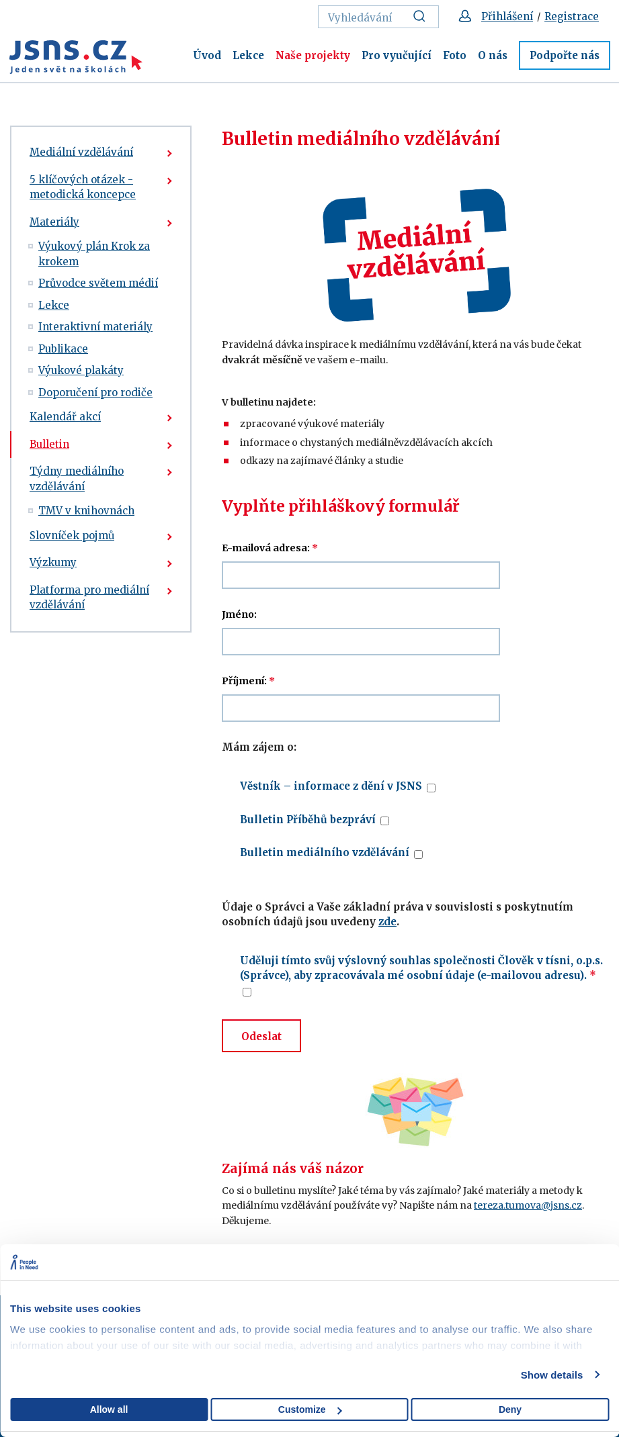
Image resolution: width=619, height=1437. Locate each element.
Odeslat (261, 1036)
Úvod (207, 55)
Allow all (109, 1409)
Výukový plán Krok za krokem (94, 254)
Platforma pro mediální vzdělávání (89, 598)
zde (387, 921)
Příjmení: (248, 681)
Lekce (248, 55)
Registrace (571, 16)
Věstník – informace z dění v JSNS (331, 786)
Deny (510, 1409)
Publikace (63, 348)
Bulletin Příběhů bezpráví (308, 819)
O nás (492, 55)
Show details (552, 1375)
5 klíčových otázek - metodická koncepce (83, 187)
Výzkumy (53, 562)
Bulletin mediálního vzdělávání (324, 852)
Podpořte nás (565, 55)
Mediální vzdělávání (81, 152)
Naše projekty (313, 55)
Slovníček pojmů (72, 535)
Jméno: (239, 614)
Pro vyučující (396, 55)
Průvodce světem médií (98, 283)
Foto (454, 55)
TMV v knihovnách (86, 510)
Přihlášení (507, 16)
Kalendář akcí (65, 416)
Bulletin (49, 444)
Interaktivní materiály (95, 326)
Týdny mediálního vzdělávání (77, 479)
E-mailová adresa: (270, 548)
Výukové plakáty (81, 370)
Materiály (54, 222)
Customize (310, 1409)
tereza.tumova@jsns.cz (528, 1205)
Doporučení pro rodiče (95, 392)
